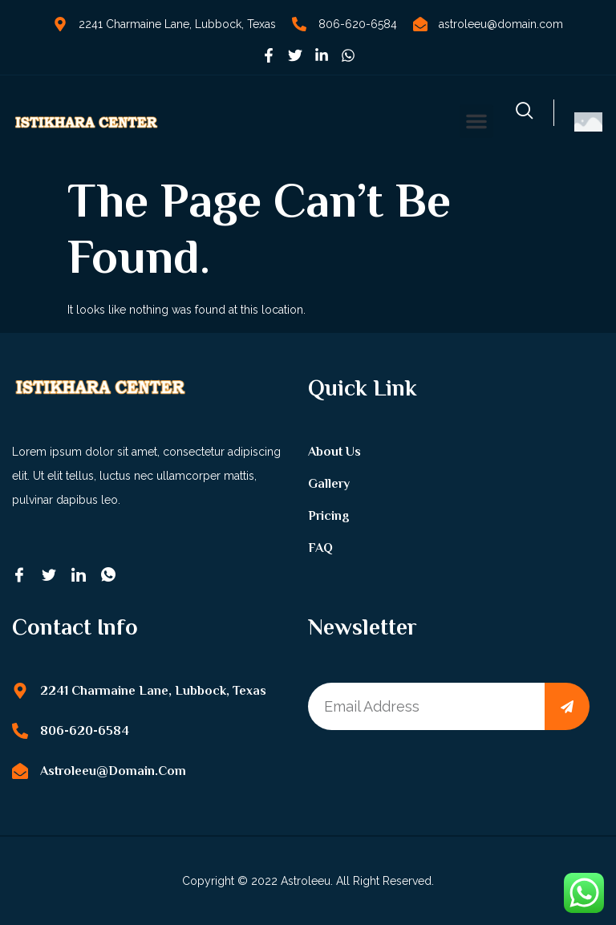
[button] (476, 121)
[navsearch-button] (524, 112)
